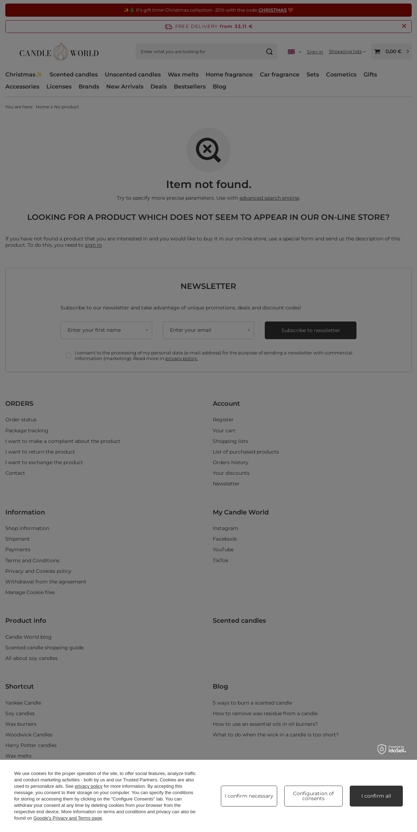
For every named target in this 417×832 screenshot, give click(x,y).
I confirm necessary (249, 796)
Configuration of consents (313, 796)
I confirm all (376, 796)
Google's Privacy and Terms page (67, 818)
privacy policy (88, 786)
